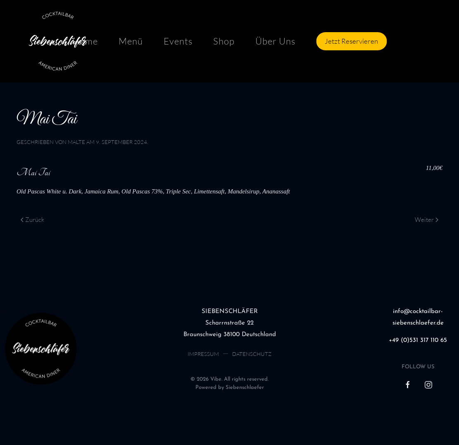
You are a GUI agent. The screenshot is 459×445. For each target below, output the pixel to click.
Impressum (203, 354)
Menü (131, 41)
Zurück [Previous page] (32, 220)
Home (85, 41)
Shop (224, 41)
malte (76, 142)
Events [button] (178, 41)
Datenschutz (251, 354)
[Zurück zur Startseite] (58, 41)
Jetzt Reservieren (351, 41)
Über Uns (275, 41)
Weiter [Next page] (426, 220)
